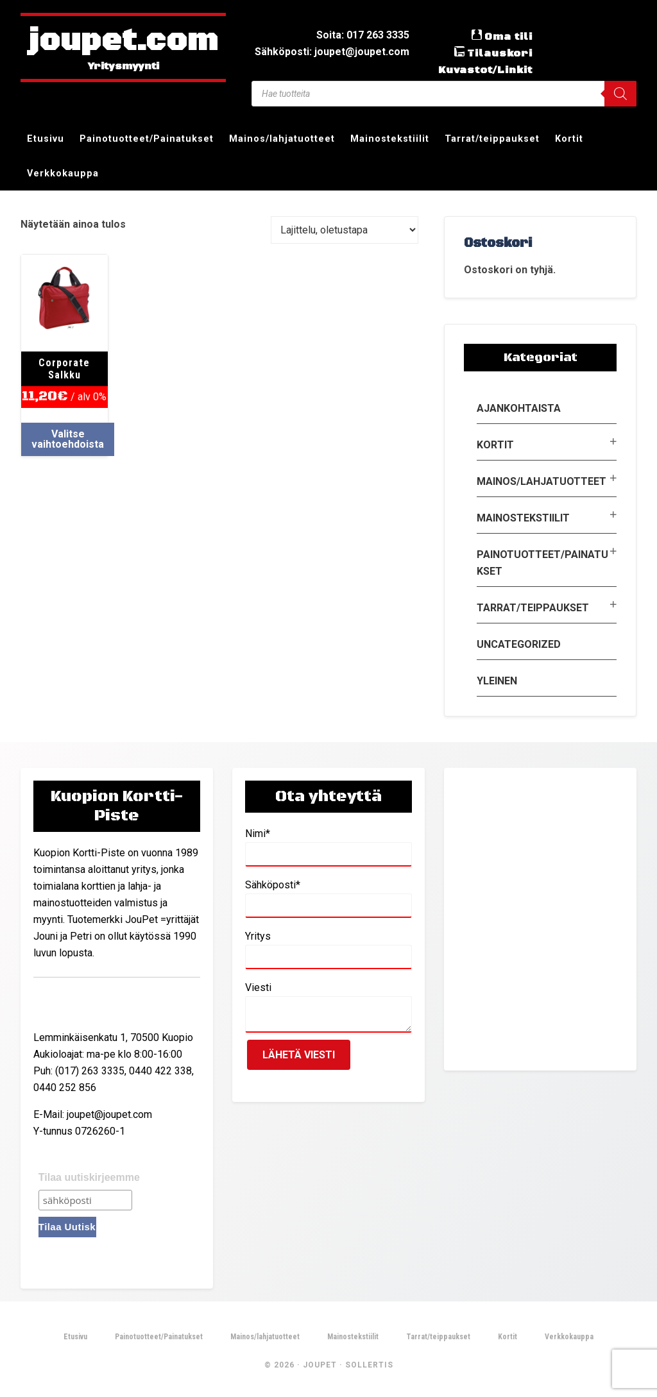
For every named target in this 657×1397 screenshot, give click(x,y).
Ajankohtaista (519, 408)
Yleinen (497, 681)
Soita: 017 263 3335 (362, 35)
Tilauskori (500, 53)
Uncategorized (519, 644)
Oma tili (508, 36)
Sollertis (369, 1364)
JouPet (320, 1364)
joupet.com (123, 41)
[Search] (620, 93)
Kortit (495, 445)
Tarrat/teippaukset (533, 608)
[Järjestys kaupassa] (344, 230)
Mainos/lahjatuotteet (541, 481)
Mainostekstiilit (523, 518)
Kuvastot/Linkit (485, 70)
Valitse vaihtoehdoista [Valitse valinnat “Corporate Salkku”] (67, 439)
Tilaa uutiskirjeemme (89, 1177)
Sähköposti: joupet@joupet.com (332, 52)
